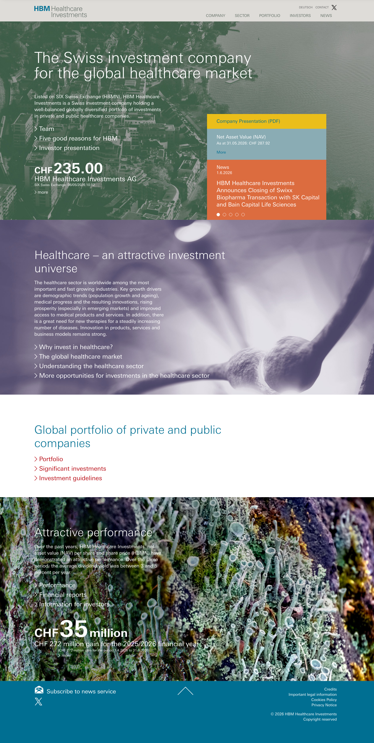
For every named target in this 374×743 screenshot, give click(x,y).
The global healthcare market (78, 356)
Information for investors (71, 604)
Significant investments (70, 468)
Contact (322, 7)
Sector (242, 16)
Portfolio (269, 16)
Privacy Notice (324, 693)
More (221, 152)
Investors (300, 16)
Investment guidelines (68, 478)
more (41, 192)
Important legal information (313, 683)
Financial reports (60, 594)
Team (44, 129)
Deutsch (305, 7)
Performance (55, 585)
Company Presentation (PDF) (248, 121)
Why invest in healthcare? (73, 347)
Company (215, 16)
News (326, 16)
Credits (330, 678)
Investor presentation (67, 148)
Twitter (334, 7)
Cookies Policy (324, 688)
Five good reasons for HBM (76, 138)
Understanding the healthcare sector (89, 366)
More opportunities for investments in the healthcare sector (121, 375)
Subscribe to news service (81, 680)
